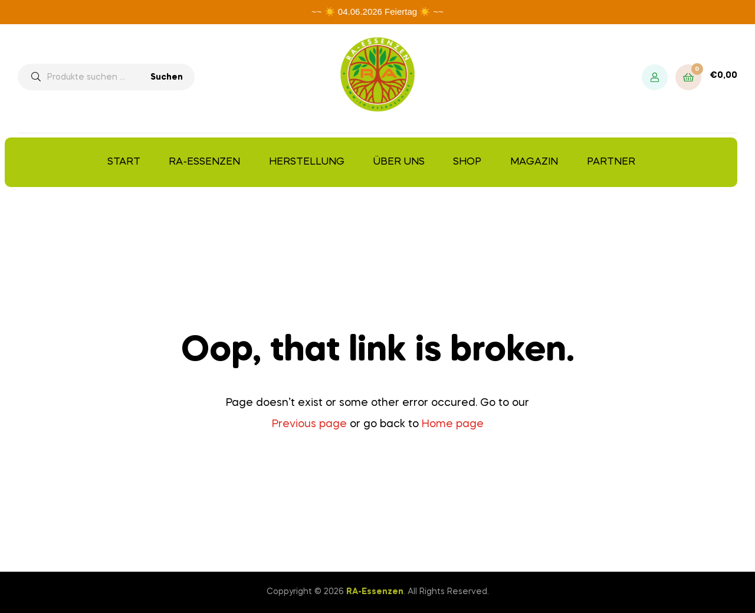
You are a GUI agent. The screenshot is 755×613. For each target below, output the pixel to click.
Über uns (399, 162)
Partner (611, 162)
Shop (467, 162)
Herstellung (306, 162)
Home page (453, 424)
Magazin (534, 162)
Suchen (166, 77)
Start (123, 162)
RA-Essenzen (204, 162)
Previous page (309, 424)
